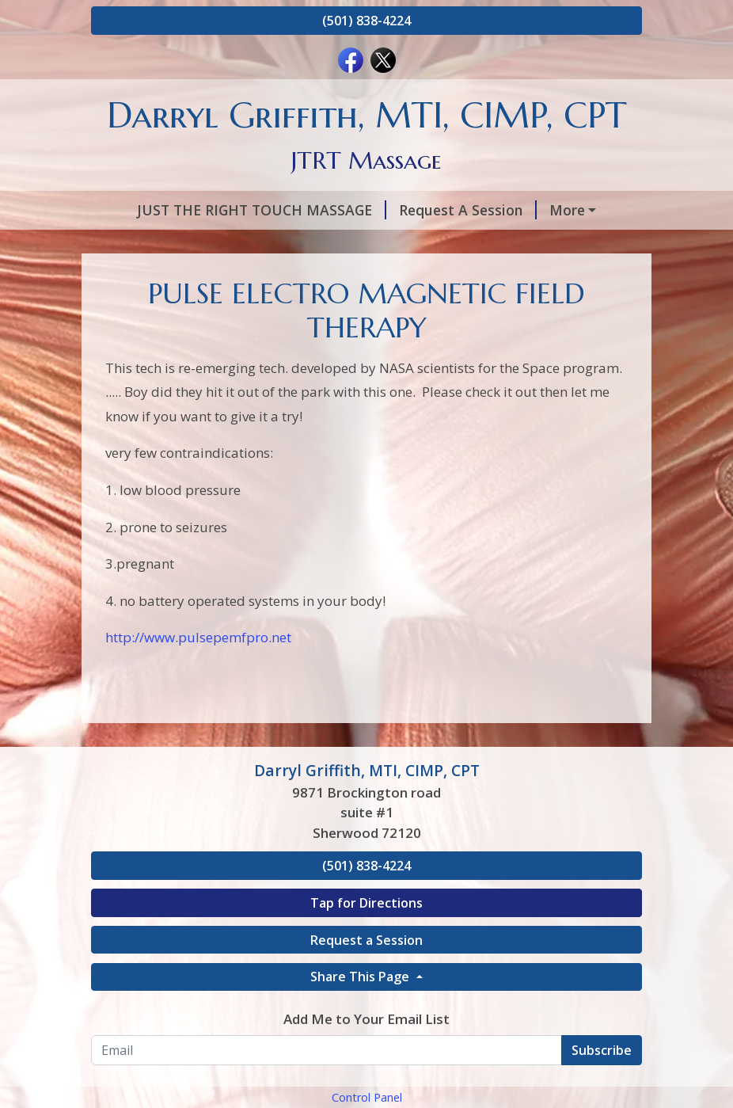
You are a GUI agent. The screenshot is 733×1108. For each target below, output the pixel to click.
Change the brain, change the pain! (446, 311)
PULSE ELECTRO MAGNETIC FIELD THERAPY (340, 243)
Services (138, 243)
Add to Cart (150, 311)
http (118, 738)
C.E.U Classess (263, 311)
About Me (557, 209)
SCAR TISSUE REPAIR (293, 277)
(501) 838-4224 (366, 20)
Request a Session (366, 1040)
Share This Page (361, 1078)
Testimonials (154, 277)
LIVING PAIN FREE (451, 277)
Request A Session (434, 209)
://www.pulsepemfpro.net (211, 738)
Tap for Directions (366, 1003)
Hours (536, 243)
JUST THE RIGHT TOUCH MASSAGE (228, 209)
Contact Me (579, 277)
